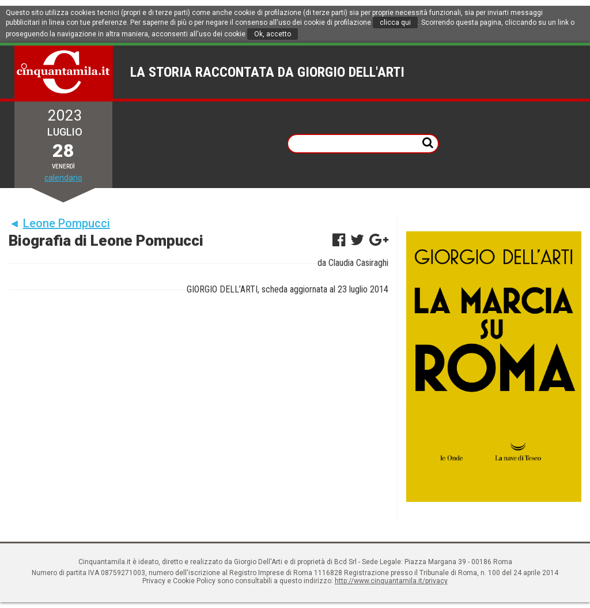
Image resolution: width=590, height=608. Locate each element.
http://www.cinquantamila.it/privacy (391, 581)
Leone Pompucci (66, 223)
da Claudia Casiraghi (352, 262)
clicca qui (395, 22)
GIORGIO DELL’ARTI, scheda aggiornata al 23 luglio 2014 (287, 289)
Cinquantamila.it (64, 72)
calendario (63, 177)
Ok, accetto (272, 34)
